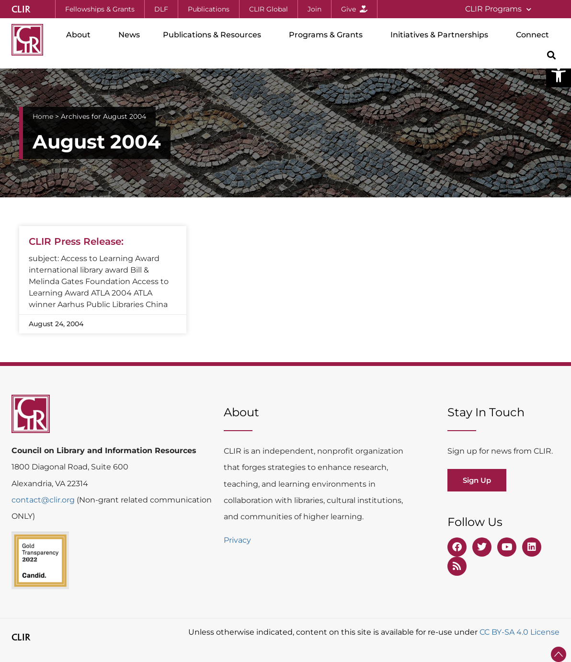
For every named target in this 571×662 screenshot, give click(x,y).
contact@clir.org (44, 499)
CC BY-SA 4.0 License (520, 632)
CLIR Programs (498, 9)
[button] (558, 74)
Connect (535, 35)
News (129, 34)
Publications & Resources (214, 35)
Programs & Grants (328, 35)
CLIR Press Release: (76, 241)
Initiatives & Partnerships (441, 35)
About (80, 35)
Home (43, 116)
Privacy (237, 540)
